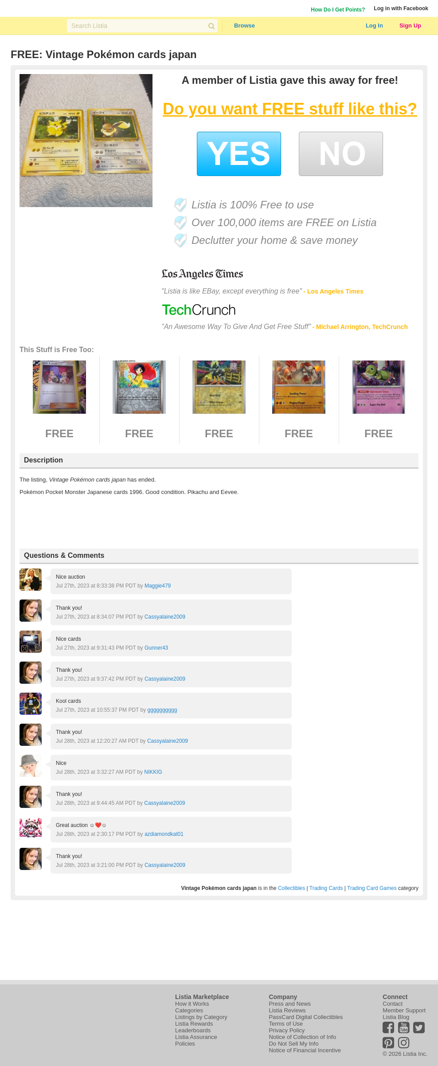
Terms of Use (286, 1023)
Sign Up (410, 25)
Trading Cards (326, 888)
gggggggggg (162, 710)
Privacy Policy (287, 1030)
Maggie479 (158, 586)
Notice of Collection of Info (302, 1037)
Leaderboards (193, 1030)
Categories (189, 1010)
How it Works (192, 1003)
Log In (374, 25)
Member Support (404, 1010)
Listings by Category (201, 1017)
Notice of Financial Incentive (305, 1050)
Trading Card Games (372, 888)
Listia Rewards (194, 1023)
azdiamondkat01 (164, 834)
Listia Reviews (287, 1010)
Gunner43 (156, 648)
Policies (185, 1043)
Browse (244, 25)
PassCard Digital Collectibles (306, 1017)
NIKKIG (153, 772)
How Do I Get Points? (338, 10)
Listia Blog (396, 1017)
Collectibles (291, 888)
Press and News (290, 1003)
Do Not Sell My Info (293, 1043)
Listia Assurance (196, 1037)
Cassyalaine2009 (165, 617)
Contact (393, 1003)
